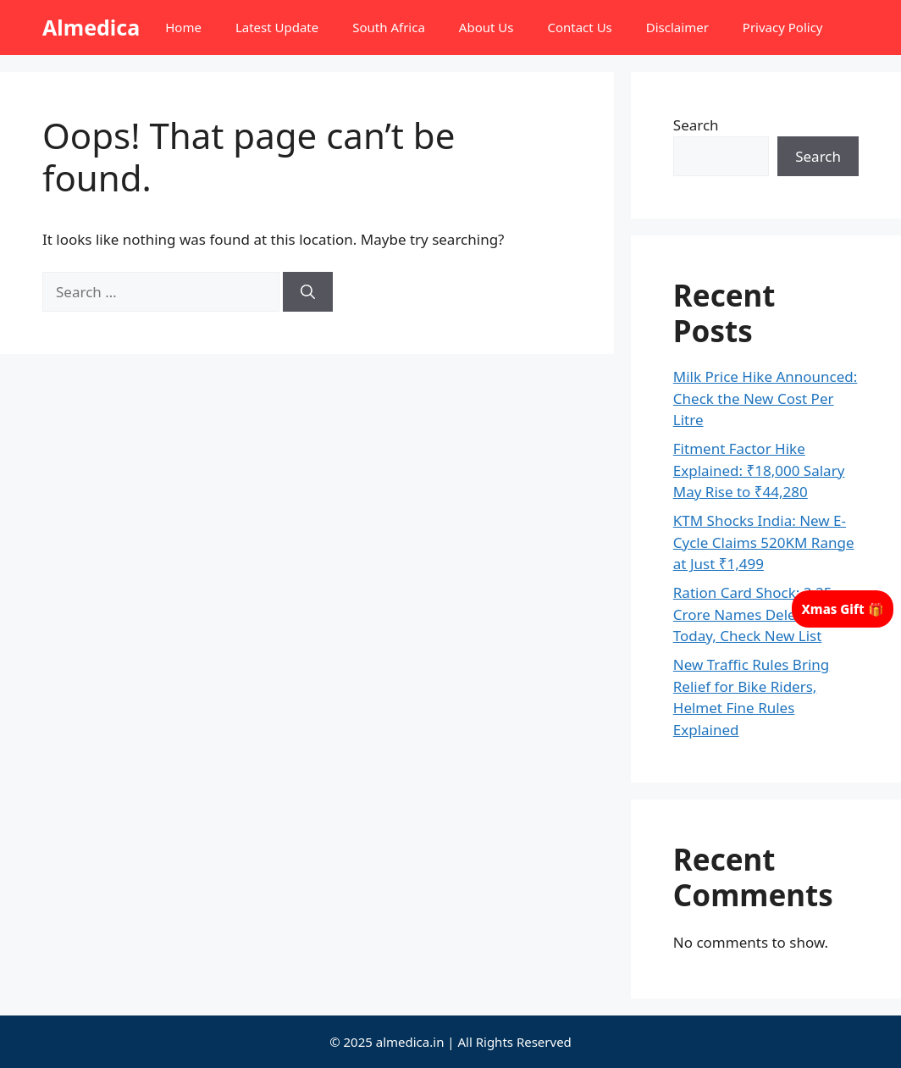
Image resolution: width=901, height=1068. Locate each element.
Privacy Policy (783, 27)
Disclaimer (677, 27)
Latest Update (276, 27)
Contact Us (579, 27)
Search (696, 125)
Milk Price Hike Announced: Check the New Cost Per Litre (765, 398)
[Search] (308, 292)
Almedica (91, 27)
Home (183, 27)
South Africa (388, 27)
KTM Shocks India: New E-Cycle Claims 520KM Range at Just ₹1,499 (763, 542)
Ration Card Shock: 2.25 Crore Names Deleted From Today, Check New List (765, 614)
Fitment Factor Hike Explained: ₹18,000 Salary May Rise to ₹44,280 (759, 470)
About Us (486, 27)
